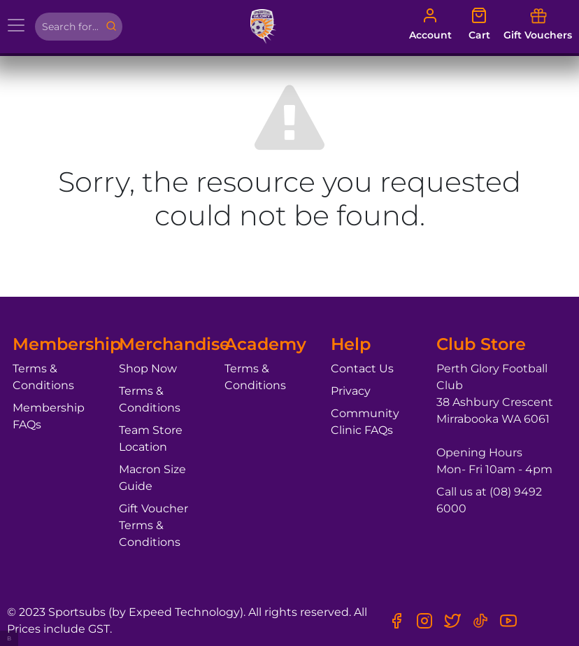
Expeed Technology (184, 612)
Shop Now (148, 368)
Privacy (351, 391)
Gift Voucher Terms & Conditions (153, 525)
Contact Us (362, 368)
